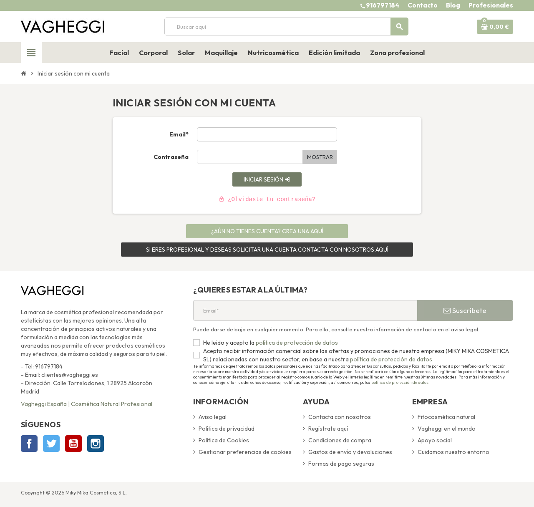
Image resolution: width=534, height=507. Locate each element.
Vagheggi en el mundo (447, 428)
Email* (179, 134)
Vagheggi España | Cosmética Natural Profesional (86, 404)
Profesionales (491, 5)
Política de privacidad (226, 428)
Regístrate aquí (328, 428)
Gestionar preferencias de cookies (245, 452)
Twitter (51, 443)
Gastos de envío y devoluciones (350, 452)
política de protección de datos (296, 342)
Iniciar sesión (267, 179)
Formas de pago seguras (341, 463)
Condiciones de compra (339, 440)
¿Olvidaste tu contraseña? (267, 199)
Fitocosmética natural (446, 417)
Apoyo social (435, 440)
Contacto (423, 5)
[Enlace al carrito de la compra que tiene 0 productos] (495, 27)
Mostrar (320, 157)
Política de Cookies (224, 440)
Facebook (29, 443)
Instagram (95, 443)
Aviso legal (213, 417)
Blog (453, 5)
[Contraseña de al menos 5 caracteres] (250, 157)
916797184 (382, 5)
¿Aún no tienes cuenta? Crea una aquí (267, 231)
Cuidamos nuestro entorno (453, 452)
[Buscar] (286, 26)
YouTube (73, 443)
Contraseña (171, 157)
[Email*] (305, 310)
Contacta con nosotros (339, 417)
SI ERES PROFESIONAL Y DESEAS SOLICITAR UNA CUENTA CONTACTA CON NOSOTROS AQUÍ (267, 249)
